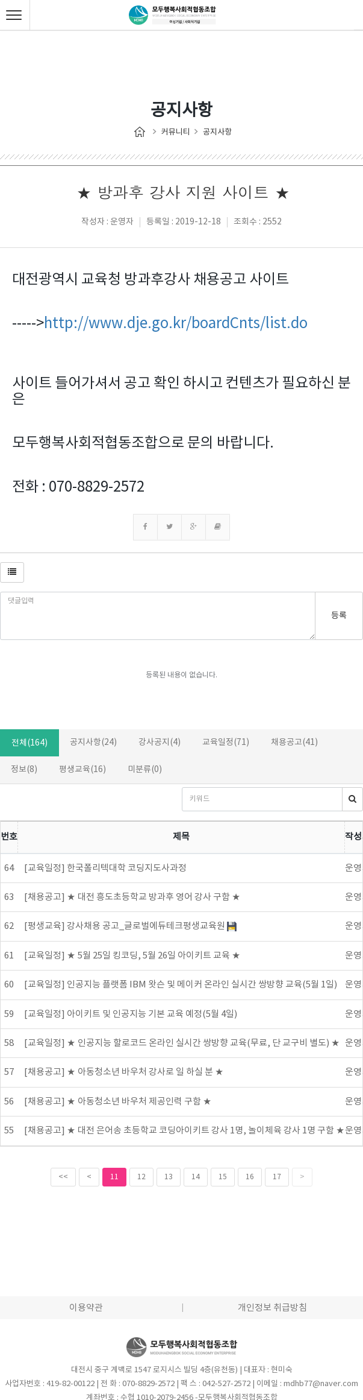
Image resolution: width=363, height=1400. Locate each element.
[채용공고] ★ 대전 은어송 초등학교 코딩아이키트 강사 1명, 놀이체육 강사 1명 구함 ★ (184, 1131)
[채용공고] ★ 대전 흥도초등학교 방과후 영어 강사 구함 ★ (132, 897)
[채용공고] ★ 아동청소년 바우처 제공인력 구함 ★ (118, 1102)
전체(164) (29, 743)
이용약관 (86, 1308)
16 (250, 1177)
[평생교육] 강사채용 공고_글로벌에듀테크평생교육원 (130, 926)
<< (63, 1177)
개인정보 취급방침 (272, 1308)
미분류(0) (145, 769)
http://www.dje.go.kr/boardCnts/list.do (176, 323)
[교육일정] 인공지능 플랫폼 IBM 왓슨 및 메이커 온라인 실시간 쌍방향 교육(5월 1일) (180, 985)
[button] (12, 572)
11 (114, 1177)
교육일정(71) (225, 742)
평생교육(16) (82, 769)
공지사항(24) (93, 742)
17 (277, 1177)
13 (168, 1177)
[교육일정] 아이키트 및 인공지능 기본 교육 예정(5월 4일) (130, 1014)
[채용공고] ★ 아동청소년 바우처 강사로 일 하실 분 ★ (124, 1072)
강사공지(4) (159, 742)
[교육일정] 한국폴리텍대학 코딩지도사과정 (105, 868)
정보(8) (24, 769)
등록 (339, 616)
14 (195, 1177)
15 (223, 1177)
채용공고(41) (294, 742)
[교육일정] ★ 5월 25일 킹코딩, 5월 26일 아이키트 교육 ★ (132, 956)
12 (141, 1177)
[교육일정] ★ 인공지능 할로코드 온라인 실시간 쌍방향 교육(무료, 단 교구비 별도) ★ (182, 1043)
